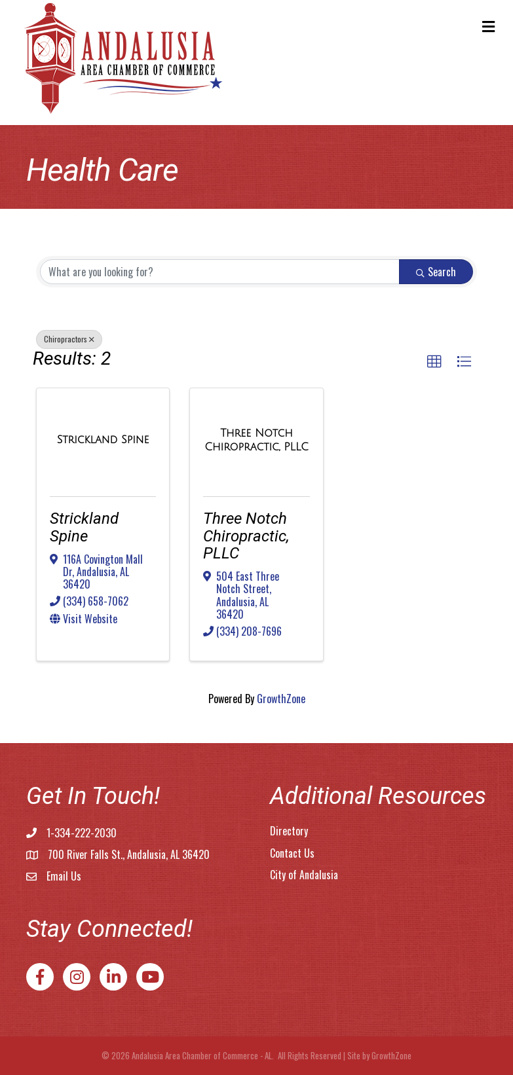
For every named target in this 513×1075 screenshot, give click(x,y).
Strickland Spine (84, 527)
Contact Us (292, 853)
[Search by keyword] (220, 271)
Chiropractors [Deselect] (69, 338)
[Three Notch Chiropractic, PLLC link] (256, 439)
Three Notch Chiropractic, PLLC (246, 535)
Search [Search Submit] (436, 272)
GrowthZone (281, 698)
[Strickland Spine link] (103, 439)
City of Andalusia (304, 875)
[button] (434, 362)
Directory (289, 831)
